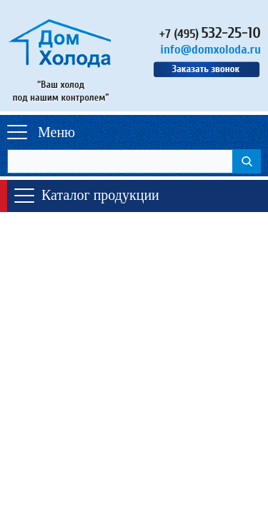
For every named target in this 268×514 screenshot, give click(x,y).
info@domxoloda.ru (210, 49)
